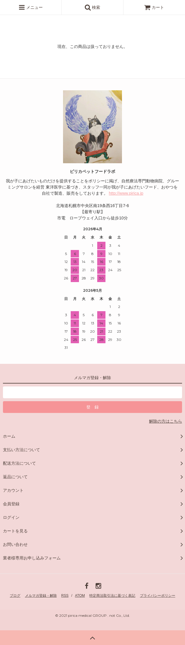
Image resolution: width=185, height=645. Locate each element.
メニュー (31, 7)
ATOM (80, 596)
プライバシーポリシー (157, 596)
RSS (65, 596)
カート (154, 7)
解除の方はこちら (165, 421)
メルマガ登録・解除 (41, 596)
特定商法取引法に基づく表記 (112, 596)
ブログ (15, 596)
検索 (92, 7)
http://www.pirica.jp (126, 193)
